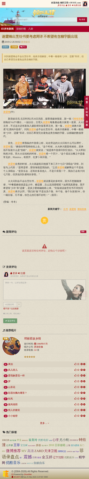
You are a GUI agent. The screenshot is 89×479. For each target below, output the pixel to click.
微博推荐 (13, 451)
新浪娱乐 (25, 42)
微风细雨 (13, 404)
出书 (65, 209)
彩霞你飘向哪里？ (17, 393)
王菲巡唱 (60, 445)
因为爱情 (75, 445)
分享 (87, 123)
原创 (38, 445)
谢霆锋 (72, 209)
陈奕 (39, 457)
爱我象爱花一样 (16, 375)
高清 (30, 451)
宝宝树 (24, 445)
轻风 (10, 398)
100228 (5, 440)
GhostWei (27, 474)
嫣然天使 (30, 463)
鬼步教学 (45, 445)
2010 (51, 445)
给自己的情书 (31, 445)
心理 (55, 440)
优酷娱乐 (69, 457)
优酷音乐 (13, 463)
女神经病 (69, 451)
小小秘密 (13, 416)
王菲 (16, 445)
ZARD (39, 451)
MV (24, 451)
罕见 (19, 440)
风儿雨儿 (13, 370)
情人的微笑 (14, 410)
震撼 (28, 457)
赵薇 (50, 440)
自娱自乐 (39, 462)
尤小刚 (64, 440)
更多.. (83, 231)
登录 (68, 5)
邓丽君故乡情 (32, 338)
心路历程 (23, 463)
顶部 (84, 294)
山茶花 (11, 387)
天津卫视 (50, 451)
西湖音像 (38, 347)
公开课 (9, 445)
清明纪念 (62, 451)
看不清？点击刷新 (11, 309)
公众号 (87, 112)
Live (76, 458)
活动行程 (21, 29)
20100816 (74, 440)
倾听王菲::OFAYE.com (44, 14)
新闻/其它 (25, 440)
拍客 (74, 451)
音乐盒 (61, 5)
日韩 (34, 457)
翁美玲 (33, 440)
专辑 (5, 339)
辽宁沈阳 (58, 457)
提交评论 (10, 321)
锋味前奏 (81, 209)
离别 (10, 364)
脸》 (21, 458)
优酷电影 (43, 440)
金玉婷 (47, 457)
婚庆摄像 (13, 440)
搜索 (82, 19)
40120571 (17, 477)
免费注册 (76, 5)
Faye (77, 451)
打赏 (87, 101)
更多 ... (43, 423)
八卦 (30, 29)
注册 (21, 273)
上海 (68, 445)
